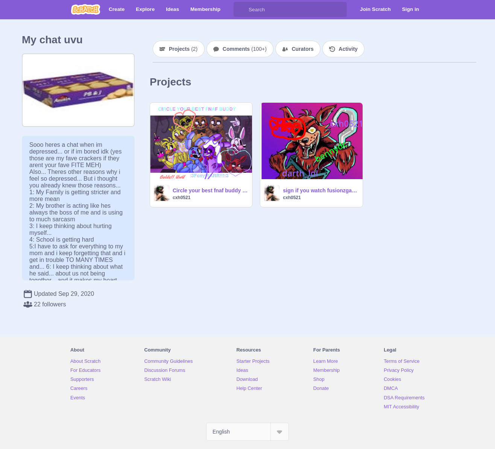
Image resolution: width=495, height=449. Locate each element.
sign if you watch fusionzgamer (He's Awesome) (320, 190)
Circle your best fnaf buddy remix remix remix (210, 190)
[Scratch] (85, 9)
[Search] (241, 9)
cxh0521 (181, 197)
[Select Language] (247, 432)
